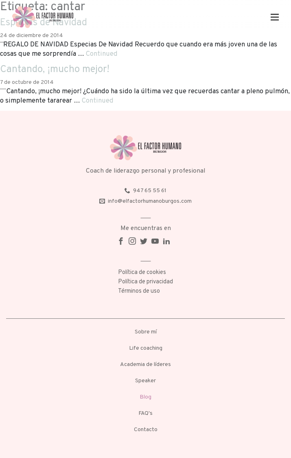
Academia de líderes (145, 364)
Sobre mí (146, 332)
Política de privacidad (145, 282)
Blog (145, 397)
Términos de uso (139, 291)
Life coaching (145, 348)
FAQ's (145, 413)
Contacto (146, 429)
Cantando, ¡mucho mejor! (54, 70)
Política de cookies (142, 272)
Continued (102, 54)
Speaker (145, 380)
